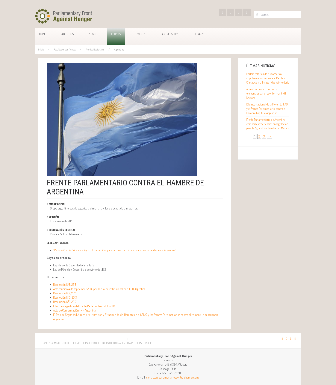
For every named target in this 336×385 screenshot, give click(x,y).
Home (42, 34)
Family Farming (51, 343)
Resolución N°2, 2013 (65, 302)
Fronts (116, 34)
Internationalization (113, 343)
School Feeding (71, 343)
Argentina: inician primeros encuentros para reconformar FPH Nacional (266, 93)
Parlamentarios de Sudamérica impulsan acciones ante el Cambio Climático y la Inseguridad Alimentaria (267, 78)
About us (67, 34)
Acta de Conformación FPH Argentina (74, 310)
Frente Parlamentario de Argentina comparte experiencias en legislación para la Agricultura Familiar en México (267, 124)
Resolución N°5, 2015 (64, 284)
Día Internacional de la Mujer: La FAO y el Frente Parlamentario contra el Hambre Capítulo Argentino (267, 108)
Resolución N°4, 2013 (65, 293)
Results (148, 343)
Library (199, 34)
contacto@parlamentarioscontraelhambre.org (172, 377)
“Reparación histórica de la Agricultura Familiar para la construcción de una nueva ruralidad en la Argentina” (114, 250)
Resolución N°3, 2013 (65, 297)
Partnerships (169, 34)
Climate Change (91, 343)
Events (140, 34)
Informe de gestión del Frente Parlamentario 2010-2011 (84, 306)
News (92, 34)
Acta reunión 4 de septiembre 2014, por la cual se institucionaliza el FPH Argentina (99, 289)
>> (269, 136)
